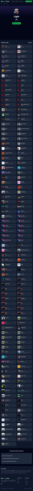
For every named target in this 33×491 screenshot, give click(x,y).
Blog (19, 1)
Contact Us (26, 482)
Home (13, 1)
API (21, 1)
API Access (18, 482)
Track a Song (28, 1)
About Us (26, 481)
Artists (16, 1)
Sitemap (26, 484)
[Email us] (1, 483)
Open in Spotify (16, 23)
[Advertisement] (16, 33)
